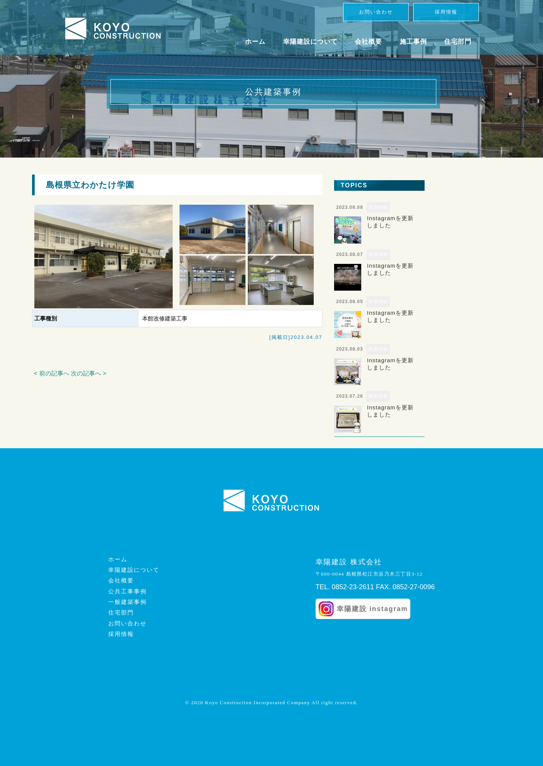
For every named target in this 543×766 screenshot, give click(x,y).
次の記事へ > (88, 373)
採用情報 (446, 12)
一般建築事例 (127, 602)
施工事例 (413, 41)
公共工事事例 (127, 591)
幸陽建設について (310, 41)
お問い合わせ (376, 12)
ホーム (255, 41)
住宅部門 (457, 41)
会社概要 (368, 41)
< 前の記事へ (51, 373)
